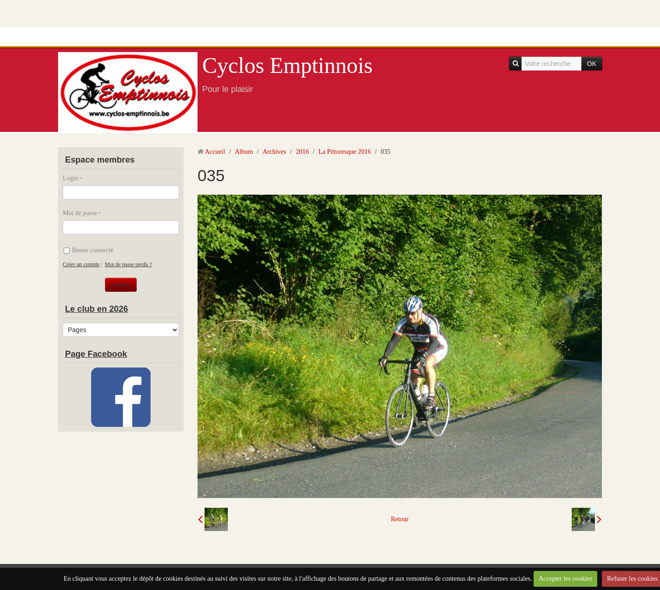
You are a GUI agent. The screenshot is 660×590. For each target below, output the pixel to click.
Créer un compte (81, 264)
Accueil (215, 151)
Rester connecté (88, 250)
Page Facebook (96, 354)
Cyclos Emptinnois (287, 65)
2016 (302, 151)
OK (591, 63)
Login (70, 178)
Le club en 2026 (96, 309)
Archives (274, 151)
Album (244, 151)
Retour (400, 519)
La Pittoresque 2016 (344, 151)
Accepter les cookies (566, 578)
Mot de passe (80, 213)
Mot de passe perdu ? (128, 264)
